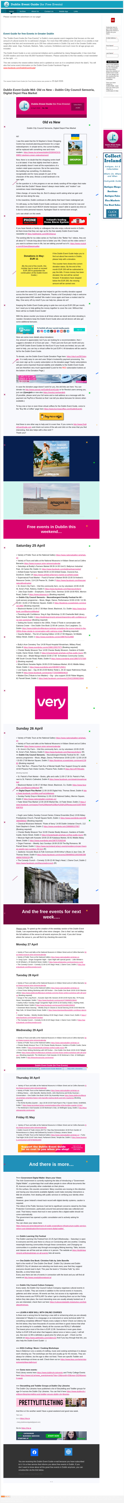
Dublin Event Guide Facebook (28, 1069)
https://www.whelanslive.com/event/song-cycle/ (66, 962)
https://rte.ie (25, 1418)
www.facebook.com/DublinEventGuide (19, 68)
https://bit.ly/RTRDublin (74, 769)
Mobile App (63, 11)
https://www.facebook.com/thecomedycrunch (34, 863)
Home (11, 11)
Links (76, 11)
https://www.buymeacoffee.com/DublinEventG (63, 409)
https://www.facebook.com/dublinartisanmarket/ (61, 569)
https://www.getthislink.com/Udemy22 (40, 1338)
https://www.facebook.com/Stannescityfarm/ (63, 589)
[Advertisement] (46, 24)
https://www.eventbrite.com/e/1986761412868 (54, 637)
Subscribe (112, 62)
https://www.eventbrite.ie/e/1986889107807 (61, 826)
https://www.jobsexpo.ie (39, 595)
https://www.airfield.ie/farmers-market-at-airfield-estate (55, 575)
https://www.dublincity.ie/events (50, 1373)
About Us (35, 11)
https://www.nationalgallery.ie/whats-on (65, 957)
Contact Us (49, 11)
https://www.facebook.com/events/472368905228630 (57, 1000)
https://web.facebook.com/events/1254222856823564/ (61, 678)
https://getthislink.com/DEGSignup (41, 234)
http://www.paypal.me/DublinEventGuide (42, 390)
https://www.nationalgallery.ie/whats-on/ (40, 799)
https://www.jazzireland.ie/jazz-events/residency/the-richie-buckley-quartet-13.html (52, 1105)
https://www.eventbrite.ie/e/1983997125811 (48, 667)
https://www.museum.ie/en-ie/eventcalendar (42, 563)
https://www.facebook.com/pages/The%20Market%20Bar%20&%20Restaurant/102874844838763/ (51, 805)
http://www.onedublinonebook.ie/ (37, 1278)
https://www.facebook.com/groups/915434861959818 (55, 1005)
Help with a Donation (75, 1069)
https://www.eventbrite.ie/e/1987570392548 (48, 841)
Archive (23, 11)
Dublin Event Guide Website (51, 1069)
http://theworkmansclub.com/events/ (40, 1057)
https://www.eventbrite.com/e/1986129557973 (43, 647)
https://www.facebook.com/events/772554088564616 (46, 673)
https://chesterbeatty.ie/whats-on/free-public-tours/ (62, 653)
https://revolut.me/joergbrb (54, 392)
